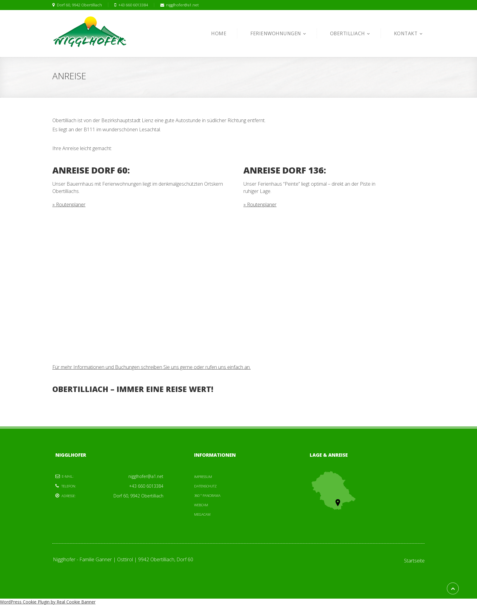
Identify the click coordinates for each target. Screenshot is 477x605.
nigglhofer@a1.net (176, 5)
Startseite (414, 560)
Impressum (203, 476)
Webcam (201, 505)
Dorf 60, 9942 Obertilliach (77, 5)
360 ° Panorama (207, 495)
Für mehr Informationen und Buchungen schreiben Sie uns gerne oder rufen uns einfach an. (151, 367)
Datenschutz (205, 486)
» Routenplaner (68, 204)
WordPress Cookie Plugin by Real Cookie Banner (48, 602)
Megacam (202, 514)
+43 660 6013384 (128, 5)
